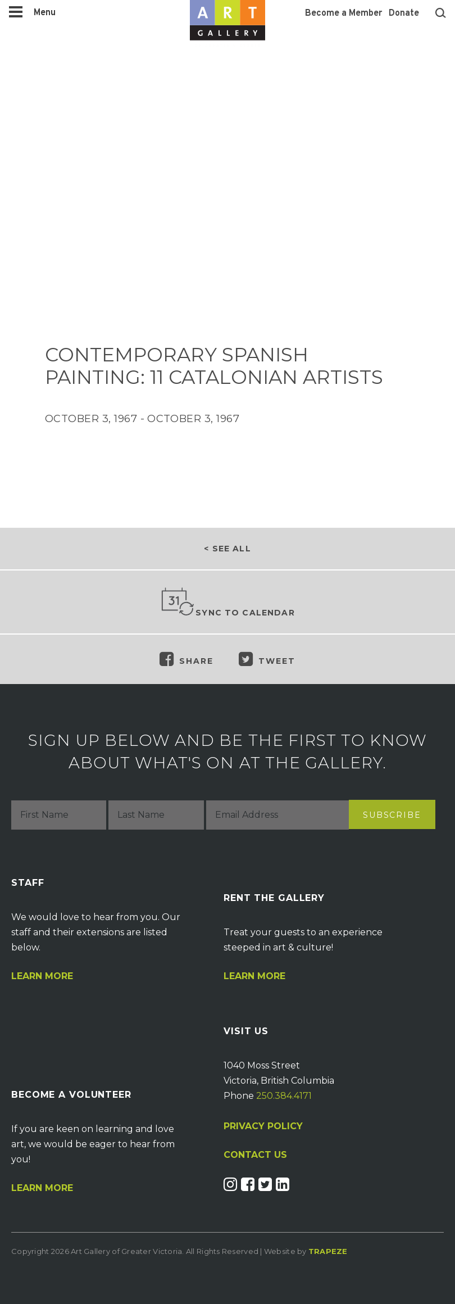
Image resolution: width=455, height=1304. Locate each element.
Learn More (42, 976)
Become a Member (343, 13)
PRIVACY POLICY (263, 1126)
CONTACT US (255, 1155)
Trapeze (328, 1251)
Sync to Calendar (227, 602)
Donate (404, 13)
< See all (227, 549)
